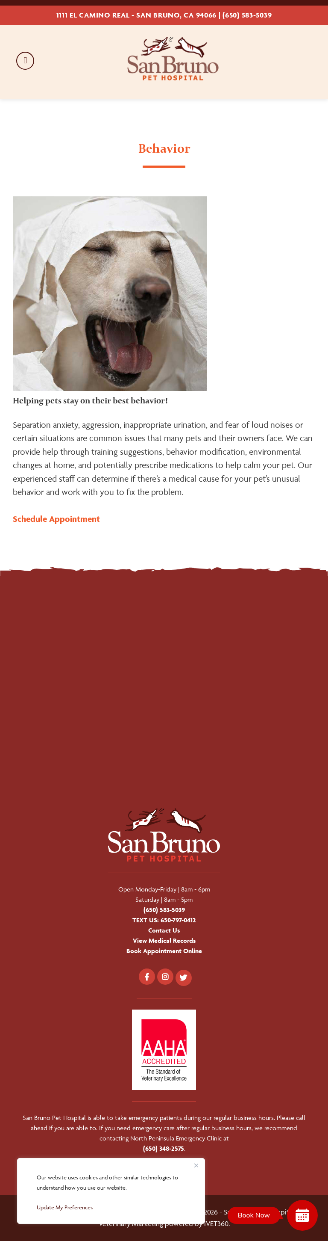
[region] (111, 1191)
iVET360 (216, 1223)
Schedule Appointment (56, 519)
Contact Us (164, 930)
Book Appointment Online (164, 951)
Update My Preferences (65, 1207)
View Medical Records (164, 940)
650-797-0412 (178, 920)
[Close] (196, 1165)
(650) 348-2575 (163, 1148)
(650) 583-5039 (247, 15)
